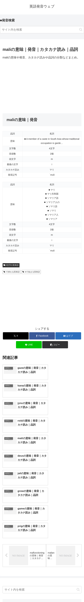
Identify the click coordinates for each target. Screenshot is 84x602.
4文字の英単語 (11, 265)
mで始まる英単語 (31, 272)
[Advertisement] (42, 86)
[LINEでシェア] (29, 344)
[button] (81, 29)
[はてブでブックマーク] (68, 335)
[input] (42, 29)
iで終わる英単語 (12, 272)
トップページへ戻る (22, 591)
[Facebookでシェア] (42, 335)
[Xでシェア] (15, 335)
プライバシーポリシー (62, 591)
